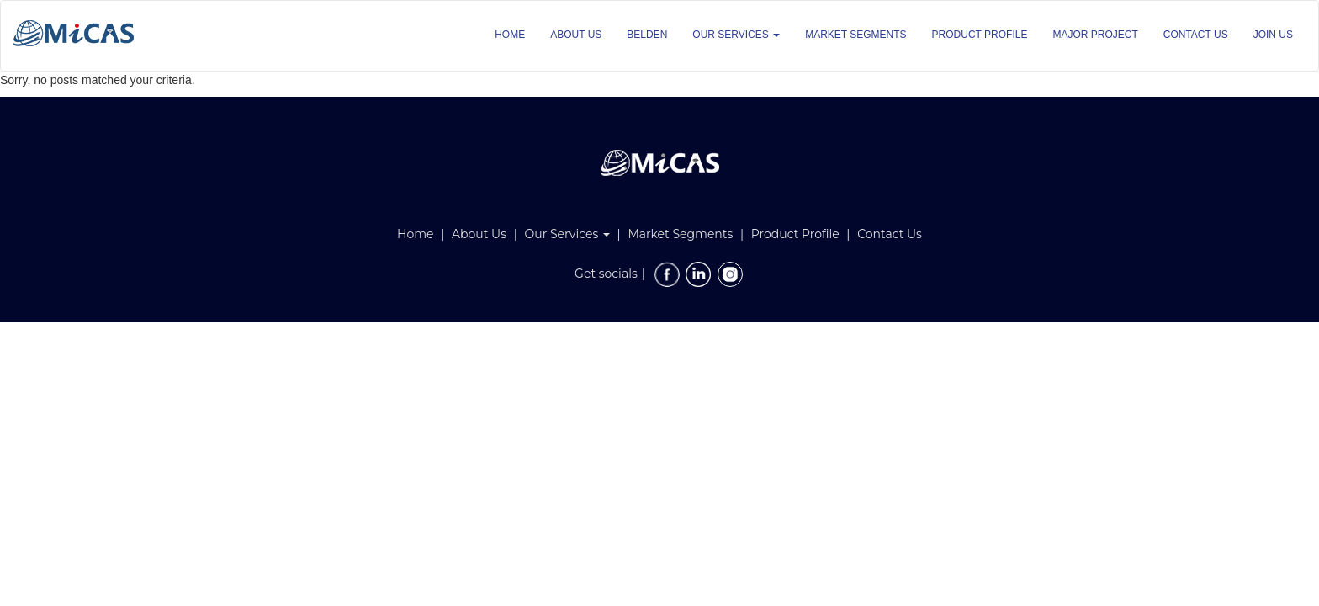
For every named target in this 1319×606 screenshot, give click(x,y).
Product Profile (795, 234)
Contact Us (889, 234)
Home (415, 234)
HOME (510, 34)
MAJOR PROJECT (1094, 34)
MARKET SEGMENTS (855, 34)
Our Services (567, 234)
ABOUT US (575, 34)
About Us (479, 234)
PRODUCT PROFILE (980, 34)
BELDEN (647, 34)
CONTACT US (1195, 34)
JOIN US (1273, 34)
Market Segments (680, 234)
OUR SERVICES (736, 34)
